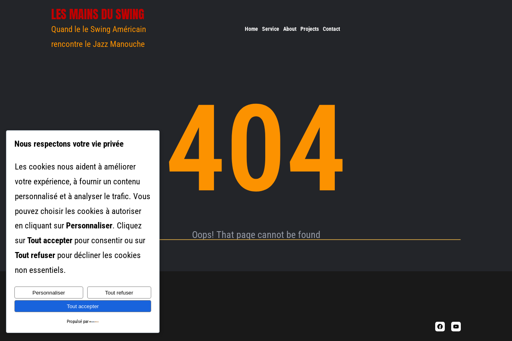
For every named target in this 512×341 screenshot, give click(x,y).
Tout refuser (119, 293)
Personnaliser (48, 293)
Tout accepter (83, 306)
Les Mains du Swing (97, 14)
